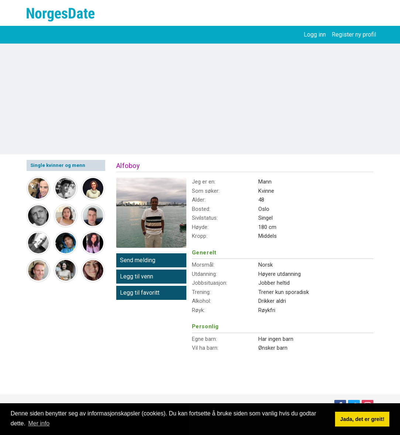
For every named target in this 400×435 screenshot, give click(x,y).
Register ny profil (354, 34)
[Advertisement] (200, 99)
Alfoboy (128, 165)
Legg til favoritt (139, 292)
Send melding (137, 260)
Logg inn (315, 34)
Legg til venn (136, 276)
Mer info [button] (38, 423)
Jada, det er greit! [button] (362, 419)
